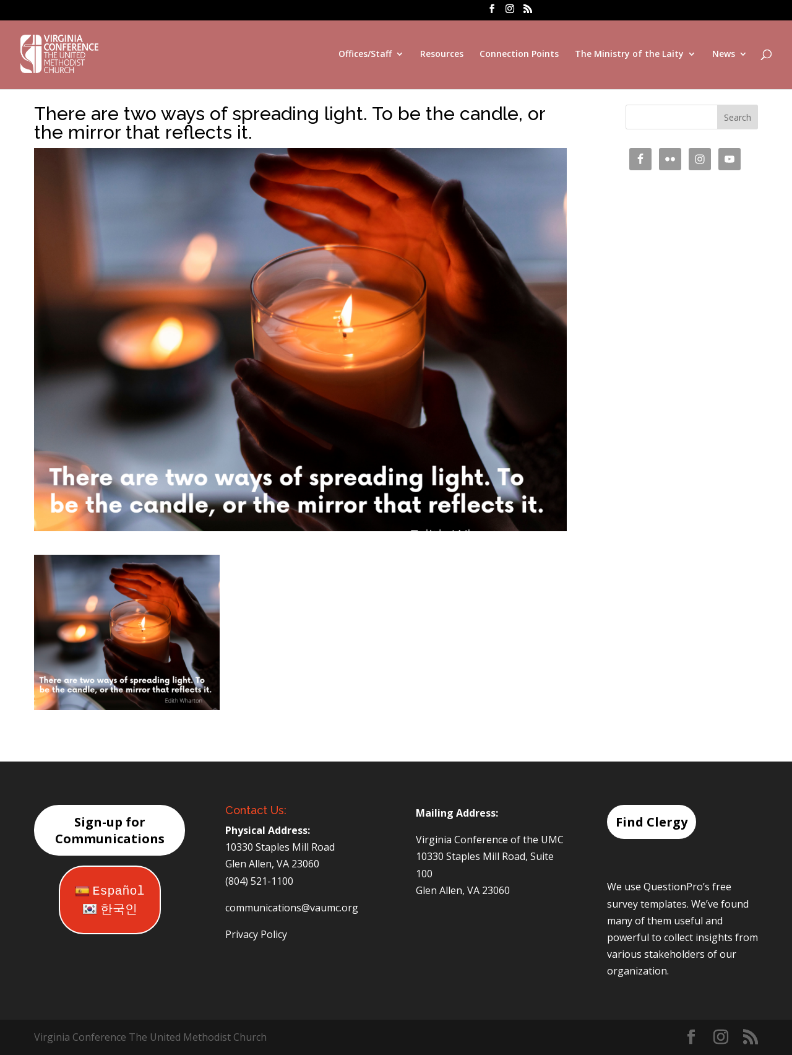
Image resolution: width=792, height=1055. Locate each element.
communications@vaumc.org (291, 907)
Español (110, 891)
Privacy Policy (256, 934)
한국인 (109, 910)
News (723, 54)
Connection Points (519, 54)
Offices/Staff (365, 54)
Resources (441, 54)
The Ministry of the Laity (629, 54)
